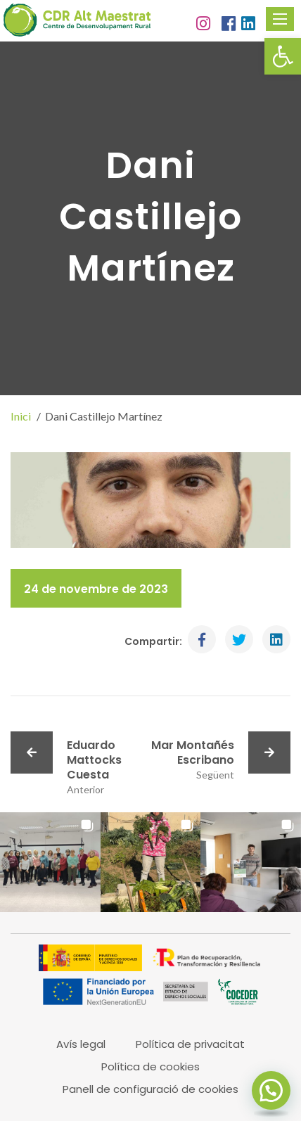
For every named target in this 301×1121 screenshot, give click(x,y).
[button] (282, 56)
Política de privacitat (190, 1044)
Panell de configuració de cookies (150, 1089)
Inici (21, 416)
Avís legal (80, 1044)
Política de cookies (150, 1066)
